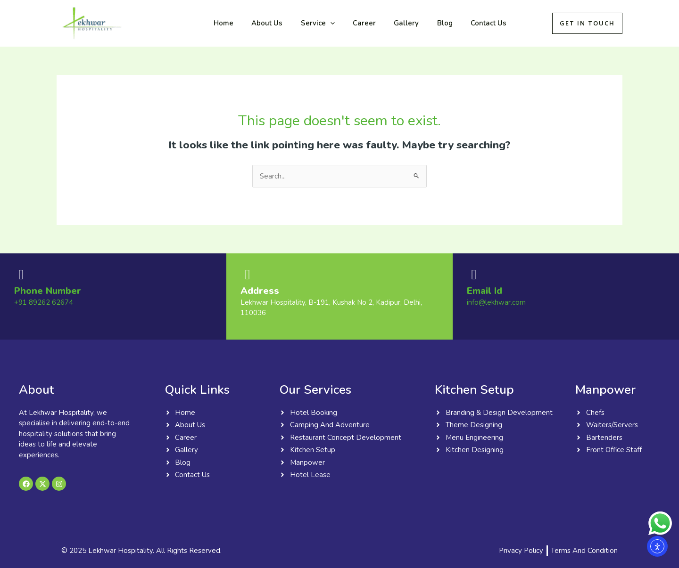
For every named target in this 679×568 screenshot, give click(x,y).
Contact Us (463, 23)
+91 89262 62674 (43, 302)
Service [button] (308, 23)
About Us (261, 23)
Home (222, 23)
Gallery (388, 23)
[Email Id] (474, 275)
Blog (423, 23)
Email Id (484, 290)
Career (350, 23)
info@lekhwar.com (496, 302)
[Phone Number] (21, 275)
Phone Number (47, 290)
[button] (320, 23)
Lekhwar (156, 23)
